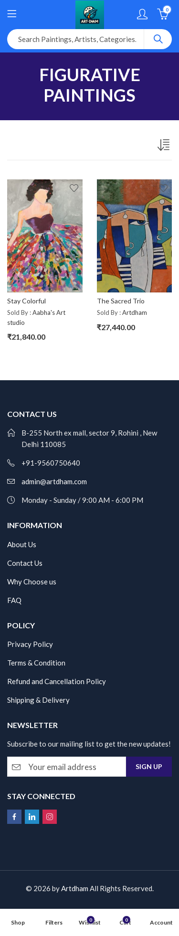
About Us (21, 544)
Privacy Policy (30, 644)
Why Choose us (31, 581)
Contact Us (24, 563)
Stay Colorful (26, 301)
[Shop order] (165, 147)
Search (158, 39)
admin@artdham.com (54, 481)
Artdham (134, 312)
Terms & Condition (36, 662)
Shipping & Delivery (38, 700)
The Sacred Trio (121, 301)
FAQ (14, 600)
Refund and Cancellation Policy (56, 681)
